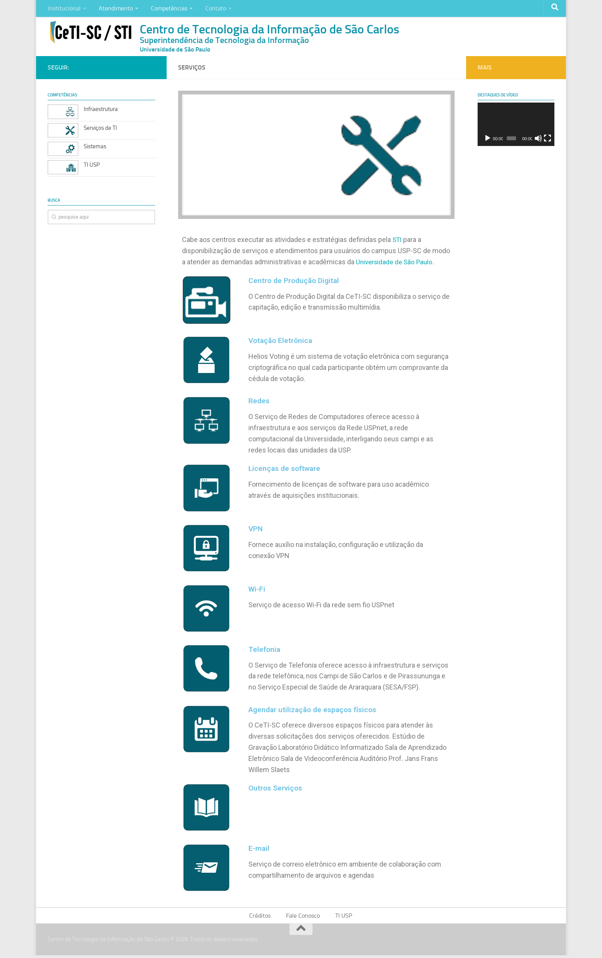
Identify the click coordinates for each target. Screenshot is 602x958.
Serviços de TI (100, 129)
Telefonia (264, 651)
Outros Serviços (277, 789)
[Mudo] (538, 140)
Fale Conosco (303, 918)
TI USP (92, 166)
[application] (516, 126)
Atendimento (113, 9)
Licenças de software (286, 470)
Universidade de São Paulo (396, 264)
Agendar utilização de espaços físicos (316, 711)
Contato (209, 9)
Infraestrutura (101, 111)
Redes (259, 403)
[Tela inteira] (547, 140)
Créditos (262, 918)
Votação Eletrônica (281, 342)
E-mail (259, 849)
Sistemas (95, 148)
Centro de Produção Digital (295, 282)
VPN (255, 530)
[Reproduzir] (487, 140)
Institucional (63, 9)
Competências (164, 9)
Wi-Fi (257, 590)
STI (397, 242)
